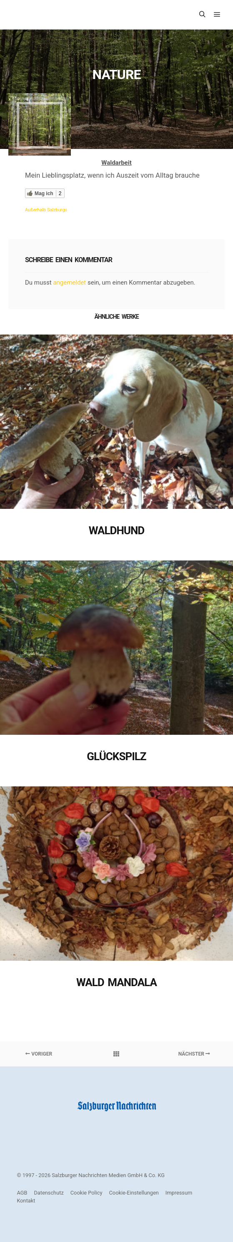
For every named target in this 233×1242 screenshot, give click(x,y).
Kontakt (26, 1200)
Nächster (194, 1054)
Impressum (178, 1193)
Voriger (38, 1054)
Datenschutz (48, 1193)
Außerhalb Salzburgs (46, 210)
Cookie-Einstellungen (134, 1193)
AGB (22, 1193)
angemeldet (69, 282)
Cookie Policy (86, 1193)
